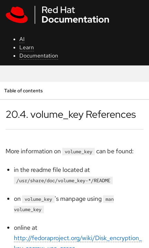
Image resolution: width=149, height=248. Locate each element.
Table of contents (23, 90)
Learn (26, 47)
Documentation (38, 55)
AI (22, 39)
